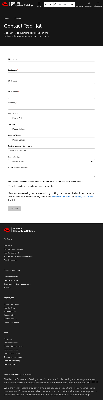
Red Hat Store (9, 308)
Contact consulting (11, 322)
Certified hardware (11, 277)
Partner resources (11, 350)
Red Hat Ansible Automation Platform (18, 256)
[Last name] (51, 74)
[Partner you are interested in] (51, 150)
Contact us (79, 6)
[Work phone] (51, 96)
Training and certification (13, 357)
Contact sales (9, 315)
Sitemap (7, 287)
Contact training (10, 319)
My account (8, 339)
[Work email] (51, 85)
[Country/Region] (51, 140)
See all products (10, 260)
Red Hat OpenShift (11, 253)
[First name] (51, 64)
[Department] (51, 118)
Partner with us (10, 311)
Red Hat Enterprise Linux (14, 249)
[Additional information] (51, 174)
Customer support (11, 342)
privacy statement (84, 196)
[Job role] (51, 129)
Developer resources (12, 353)
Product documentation (13, 346)
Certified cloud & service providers (17, 284)
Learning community (12, 361)
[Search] (72, 4)
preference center (60, 196)
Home (6, 18)
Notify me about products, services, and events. (32, 186)
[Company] (51, 107)
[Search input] (61, 4)
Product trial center (11, 304)
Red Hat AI (8, 245)
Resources (88, 4)
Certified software (11, 280)
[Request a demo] (51, 161)
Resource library (10, 364)
